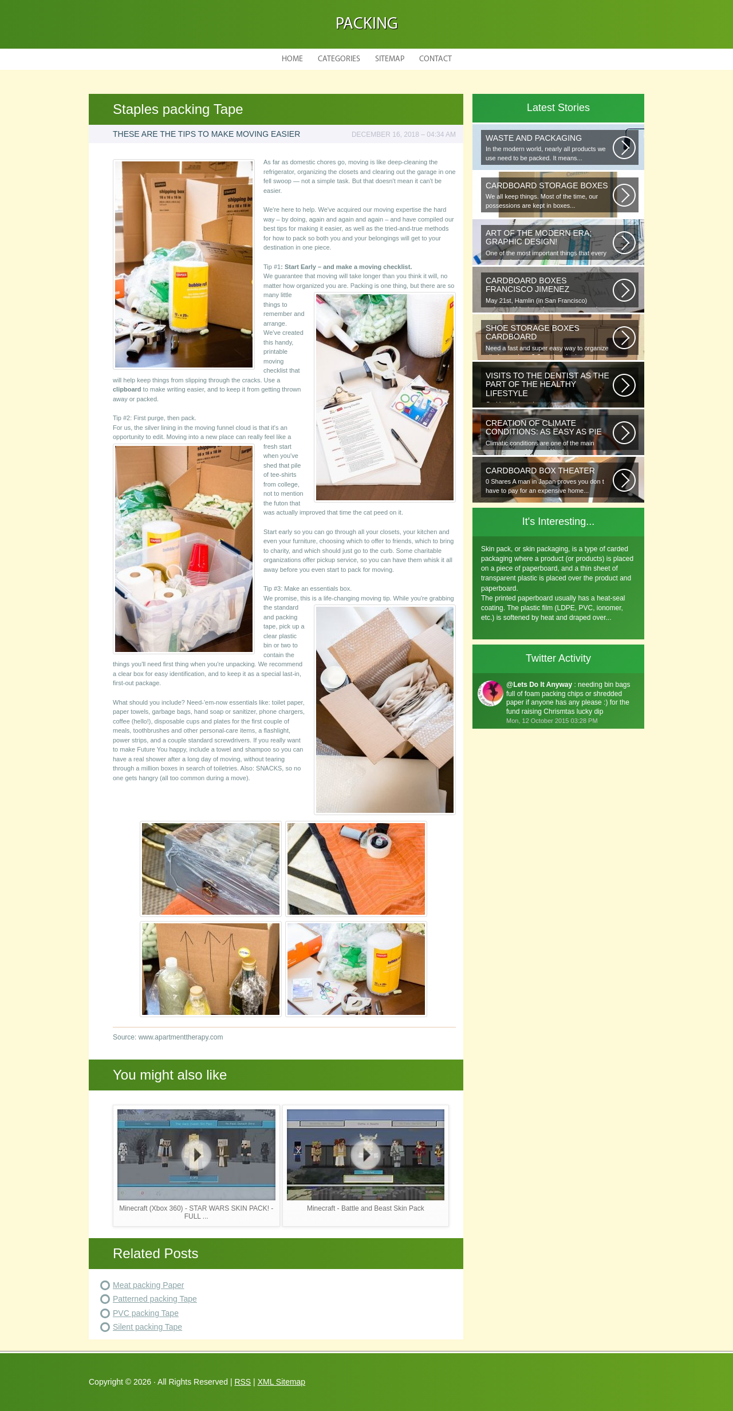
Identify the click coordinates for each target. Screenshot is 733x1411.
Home (292, 59)
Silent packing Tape (147, 1326)
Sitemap (389, 59)
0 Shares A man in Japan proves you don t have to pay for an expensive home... (549, 480)
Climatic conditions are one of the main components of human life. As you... (549, 434)
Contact (435, 59)
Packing (367, 24)
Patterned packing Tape (155, 1298)
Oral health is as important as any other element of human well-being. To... (549, 386)
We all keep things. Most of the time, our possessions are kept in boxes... (549, 195)
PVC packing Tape (146, 1313)
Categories (339, 59)
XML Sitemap (282, 1381)
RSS (242, 1381)
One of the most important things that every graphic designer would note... (549, 244)
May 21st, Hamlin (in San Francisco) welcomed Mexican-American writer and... (549, 291)
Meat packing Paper (148, 1285)
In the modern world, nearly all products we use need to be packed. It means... (549, 147)
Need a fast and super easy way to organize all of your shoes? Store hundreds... (549, 339)
